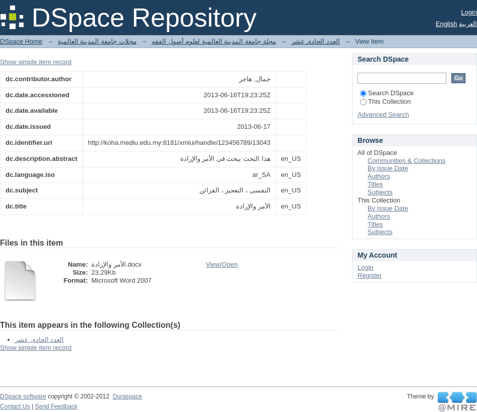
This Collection (385, 101)
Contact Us (15, 406)
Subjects (380, 192)
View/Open (221, 264)
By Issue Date (388, 168)
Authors (379, 176)
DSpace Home (21, 41)
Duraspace (127, 396)
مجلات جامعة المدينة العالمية (97, 41)
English (446, 24)
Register (369, 275)
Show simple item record (35, 62)
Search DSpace (387, 93)
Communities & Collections (406, 160)
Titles (375, 184)
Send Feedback (56, 406)
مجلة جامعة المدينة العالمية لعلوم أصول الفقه (214, 41)
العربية (468, 24)
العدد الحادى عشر (315, 41)
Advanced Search (383, 114)
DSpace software (23, 396)
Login (469, 12)
